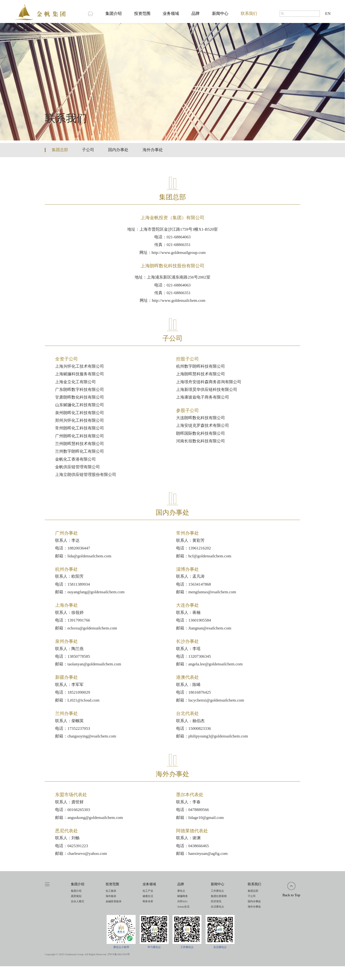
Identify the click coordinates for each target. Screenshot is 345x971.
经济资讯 (216, 906)
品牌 (195, 16)
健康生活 (148, 900)
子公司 (88, 154)
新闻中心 (220, 16)
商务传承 (148, 906)
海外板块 (111, 900)
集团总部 (60, 154)
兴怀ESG (182, 906)
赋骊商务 (182, 900)
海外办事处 (153, 154)
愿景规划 (76, 900)
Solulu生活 (183, 911)
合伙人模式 (77, 906)
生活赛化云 (217, 911)
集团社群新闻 (219, 900)
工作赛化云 (217, 895)
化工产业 (148, 895)
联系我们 (249, 16)
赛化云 (181, 895)
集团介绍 (113, 16)
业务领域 (171, 16)
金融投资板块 (113, 906)
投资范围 (142, 16)
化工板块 (111, 895)
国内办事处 (118, 154)
